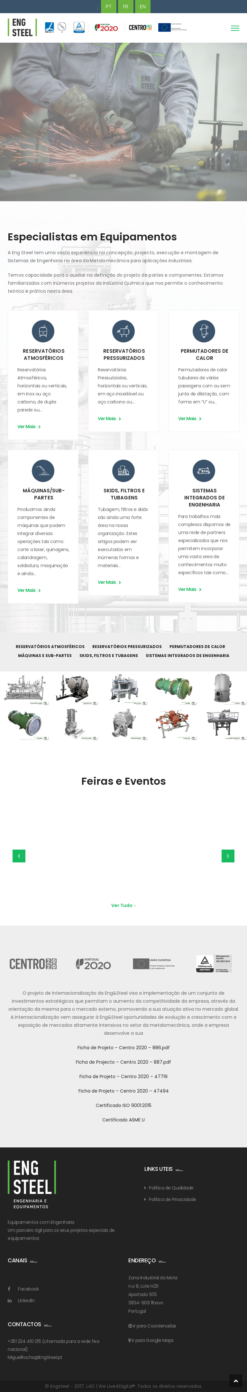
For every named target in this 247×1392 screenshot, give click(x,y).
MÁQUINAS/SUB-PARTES (43, 494)
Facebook (28, 1289)
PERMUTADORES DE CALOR (205, 354)
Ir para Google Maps (152, 1340)
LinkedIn (26, 1300)
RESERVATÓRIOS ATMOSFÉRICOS (43, 354)
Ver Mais (29, 426)
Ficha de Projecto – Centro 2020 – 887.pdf (123, 1062)
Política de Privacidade (172, 1199)
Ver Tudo (123, 905)
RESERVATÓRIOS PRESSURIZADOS (124, 354)
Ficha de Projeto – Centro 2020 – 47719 (123, 1076)
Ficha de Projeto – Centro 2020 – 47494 (123, 1091)
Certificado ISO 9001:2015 (123, 1105)
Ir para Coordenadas (154, 1326)
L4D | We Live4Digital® (110, 1386)
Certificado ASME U (123, 1120)
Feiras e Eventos (123, 781)
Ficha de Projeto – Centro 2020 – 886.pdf (124, 1047)
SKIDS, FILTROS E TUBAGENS (124, 494)
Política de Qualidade (171, 1188)
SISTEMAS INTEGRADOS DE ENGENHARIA (204, 497)
